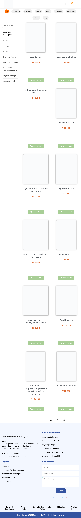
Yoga (45, 18)
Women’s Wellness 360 (51, 456)
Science (36, 18)
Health (38, 11)
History (48, 11)
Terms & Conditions (9, 508)
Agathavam (66, 320)
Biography (16, 11)
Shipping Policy (61, 508)
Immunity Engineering (50, 448)
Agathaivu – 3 (66, 254)
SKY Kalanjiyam (9, 57)
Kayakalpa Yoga (9, 76)
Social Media (7, 481)
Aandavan (35, 57)
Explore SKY (6, 466)
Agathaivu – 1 (66, 123)
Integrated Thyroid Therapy (52, 452)
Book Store (7, 41)
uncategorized (9, 81)
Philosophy (71, 11)
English (6, 46)
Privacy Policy (24, 508)
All (7, 11)
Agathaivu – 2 (66, 188)
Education (27, 11)
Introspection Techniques (12, 474)
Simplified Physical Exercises (13, 470)
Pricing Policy (74, 508)
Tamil (5, 51)
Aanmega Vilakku (66, 57)
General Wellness (8, 477)
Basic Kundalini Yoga (50, 437)
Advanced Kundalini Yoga (52, 441)
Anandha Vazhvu (66, 386)
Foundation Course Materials (10, 68)
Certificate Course (10, 62)
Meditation (58, 11)
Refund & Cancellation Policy (42, 508)
